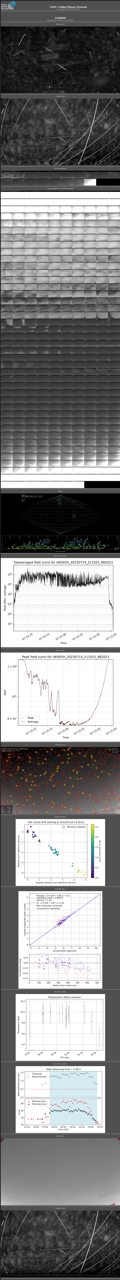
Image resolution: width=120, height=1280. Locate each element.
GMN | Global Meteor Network (68, 6)
